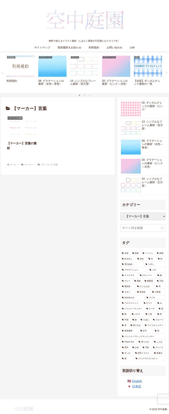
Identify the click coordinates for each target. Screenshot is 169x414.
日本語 (136, 386)
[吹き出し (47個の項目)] (127, 258)
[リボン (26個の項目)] (154, 264)
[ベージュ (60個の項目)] (148, 253)
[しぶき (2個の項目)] (158, 342)
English (137, 381)
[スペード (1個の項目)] (158, 347)
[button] (162, 228)
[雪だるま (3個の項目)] (136, 325)
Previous (2, 73)
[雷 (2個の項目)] (159, 330)
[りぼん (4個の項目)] (145, 319)
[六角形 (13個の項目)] (158, 292)
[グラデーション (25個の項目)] (133, 270)
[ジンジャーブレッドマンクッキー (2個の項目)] (142, 336)
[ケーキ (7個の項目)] (151, 308)
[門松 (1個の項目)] (146, 347)
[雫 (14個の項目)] (160, 286)
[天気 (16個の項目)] (160, 281)
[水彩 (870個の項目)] (125, 253)
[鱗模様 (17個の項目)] (149, 281)
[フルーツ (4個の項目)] (158, 319)
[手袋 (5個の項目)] (125, 319)
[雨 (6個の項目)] (125, 314)
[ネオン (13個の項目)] (127, 292)
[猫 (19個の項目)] (160, 275)
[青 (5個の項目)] (160, 314)
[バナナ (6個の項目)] (137, 314)
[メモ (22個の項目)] (156, 270)
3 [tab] (89, 95)
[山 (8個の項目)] (160, 303)
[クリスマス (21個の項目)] (128, 275)
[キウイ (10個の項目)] (148, 303)
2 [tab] (84, 95)
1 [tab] (79, 95)
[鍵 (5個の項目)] (135, 319)
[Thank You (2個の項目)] (128, 342)
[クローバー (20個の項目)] (146, 275)
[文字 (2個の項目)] (146, 330)
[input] (142, 228)
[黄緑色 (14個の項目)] (127, 286)
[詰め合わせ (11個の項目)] (132, 297)
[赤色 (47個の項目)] (141, 258)
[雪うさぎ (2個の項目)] (144, 342)
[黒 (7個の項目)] (161, 308)
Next (166, 73)
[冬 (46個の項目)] (151, 258)
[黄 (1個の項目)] (127, 358)
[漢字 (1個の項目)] (125, 347)
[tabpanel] (20, 72)
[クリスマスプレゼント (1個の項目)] (149, 358)
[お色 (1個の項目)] (136, 347)
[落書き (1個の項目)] (159, 353)
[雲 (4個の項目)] (124, 325)
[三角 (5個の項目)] (149, 314)
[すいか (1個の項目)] (126, 353)
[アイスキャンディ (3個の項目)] (154, 325)
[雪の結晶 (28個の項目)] (131, 264)
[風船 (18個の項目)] (138, 281)
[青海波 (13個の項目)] (143, 292)
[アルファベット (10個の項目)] (130, 303)
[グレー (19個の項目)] (126, 281)
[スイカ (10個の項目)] (155, 297)
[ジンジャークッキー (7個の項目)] (132, 308)
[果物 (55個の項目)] (160, 253)
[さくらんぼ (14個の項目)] (145, 286)
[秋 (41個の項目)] (160, 258)
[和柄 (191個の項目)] (136, 253)
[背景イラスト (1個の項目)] (143, 353)
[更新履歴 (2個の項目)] (129, 330)
